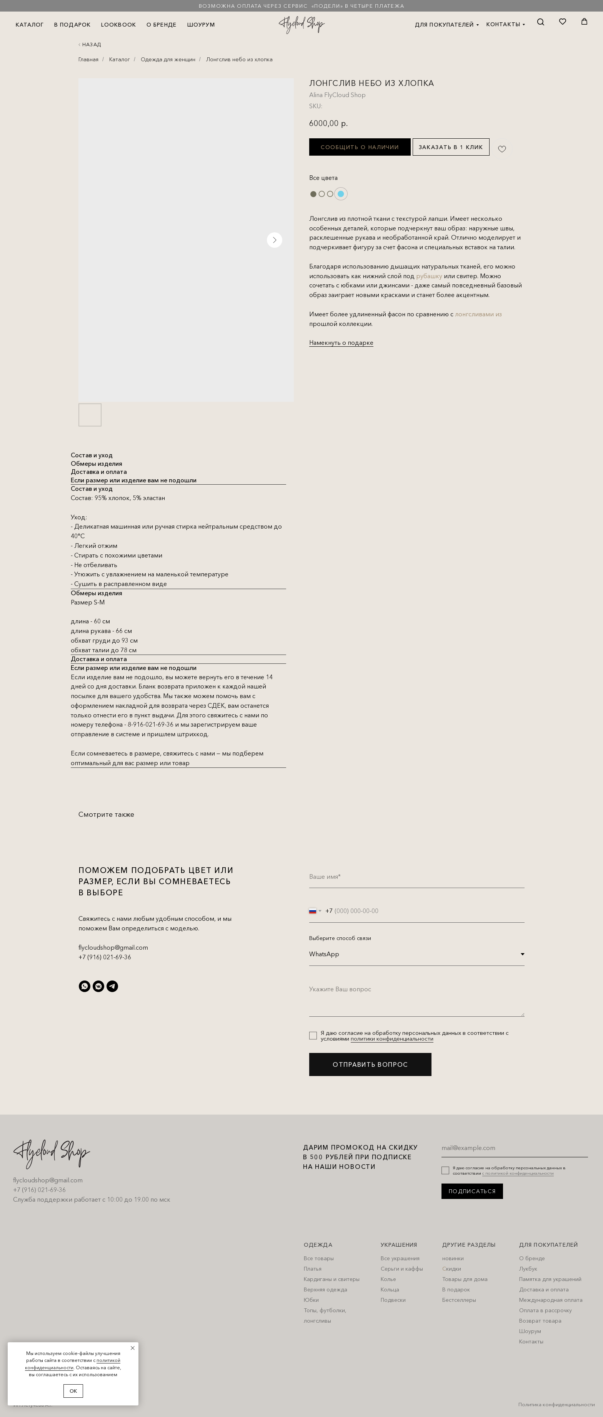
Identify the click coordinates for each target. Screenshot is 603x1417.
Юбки (311, 1299)
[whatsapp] (84, 986)
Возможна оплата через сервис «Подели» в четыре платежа (302, 6)
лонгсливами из (478, 314)
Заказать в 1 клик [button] (451, 147)
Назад (91, 44)
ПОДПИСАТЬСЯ (472, 1191)
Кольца (390, 1289)
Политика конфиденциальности (556, 1404)
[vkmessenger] (98, 986)
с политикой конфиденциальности (518, 1173)
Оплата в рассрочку (545, 1310)
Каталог (119, 59)
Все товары (319, 1258)
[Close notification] (133, 1348)
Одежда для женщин (168, 59)
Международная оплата (551, 1299)
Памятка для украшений (550, 1279)
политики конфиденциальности (392, 1038)
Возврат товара (540, 1320)
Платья (312, 1268)
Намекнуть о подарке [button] (341, 342)
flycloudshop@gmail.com (113, 947)
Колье (388, 1279)
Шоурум (530, 1331)
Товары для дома (465, 1279)
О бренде (532, 1258)
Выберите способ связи (340, 938)
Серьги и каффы (402, 1268)
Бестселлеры (459, 1299)
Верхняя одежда (325, 1289)
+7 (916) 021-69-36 (104, 957)
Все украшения (400, 1258)
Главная (88, 59)
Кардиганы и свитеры (332, 1279)
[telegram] (112, 986)
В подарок (456, 1289)
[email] (514, 1147)
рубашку (429, 276)
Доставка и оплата (544, 1289)
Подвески (393, 1299)
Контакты (531, 1341)
